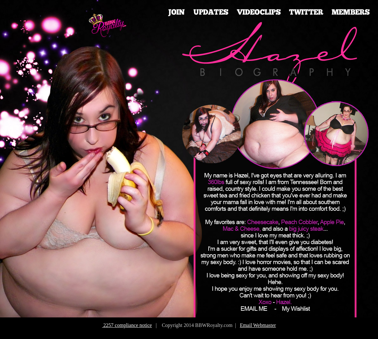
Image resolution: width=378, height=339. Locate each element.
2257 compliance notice (127, 325)
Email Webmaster (258, 325)
